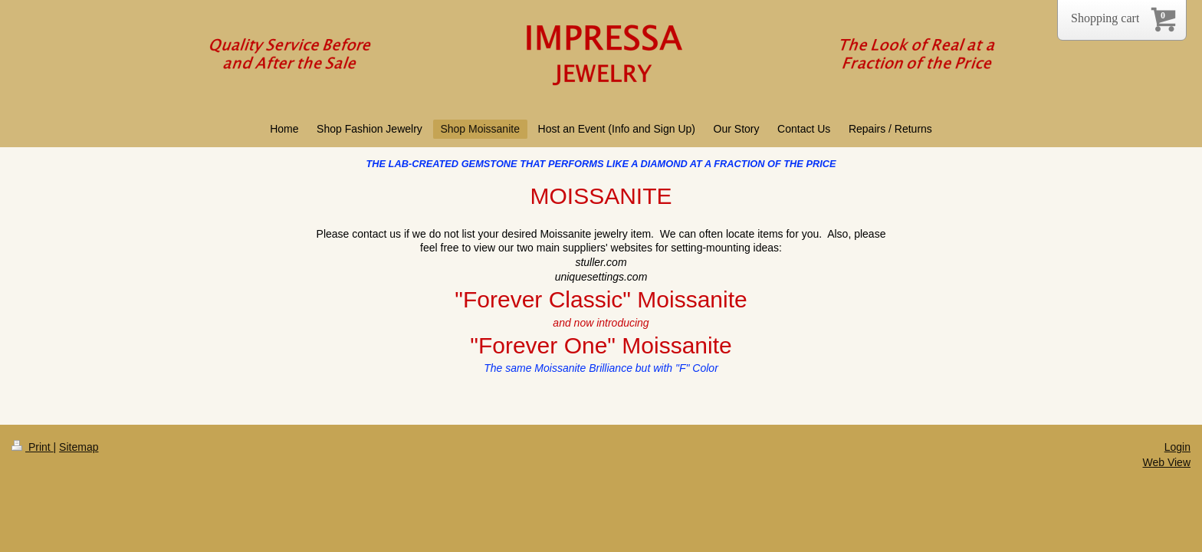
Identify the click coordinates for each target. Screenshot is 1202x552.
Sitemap (78, 447)
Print (32, 447)
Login (1177, 447)
